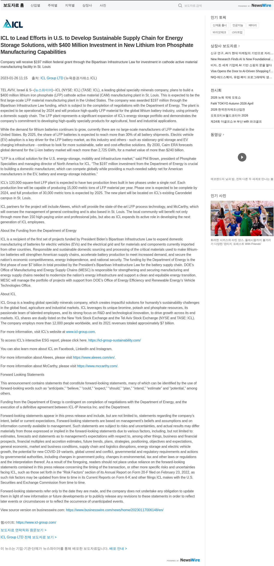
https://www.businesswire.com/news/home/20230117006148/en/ (114, 510)
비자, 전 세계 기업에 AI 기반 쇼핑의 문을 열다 (241, 65)
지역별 (70, 5)
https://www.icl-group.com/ (36, 522)
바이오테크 (219, 32)
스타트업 (237, 32)
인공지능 (237, 25)
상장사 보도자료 (224, 46)
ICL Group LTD (51, 78)
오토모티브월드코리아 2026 (229, 115)
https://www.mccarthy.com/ (97, 366)
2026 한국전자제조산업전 (228, 109)
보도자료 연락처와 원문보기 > (24, 530)
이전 (214, 218)
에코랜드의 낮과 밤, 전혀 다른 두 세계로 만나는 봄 (242, 179)
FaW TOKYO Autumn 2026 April (232, 103)
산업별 (35, 5)
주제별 (52, 5)
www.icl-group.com (80, 332)
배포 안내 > (118, 548)
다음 (270, 218)
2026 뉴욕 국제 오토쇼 (226, 97)
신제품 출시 (220, 25)
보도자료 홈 (13, 5)
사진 (103, 5)
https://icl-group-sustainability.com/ (114, 340)
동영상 (216, 135)
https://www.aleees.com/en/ (94, 357)
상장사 (87, 5)
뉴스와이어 (43, 90)
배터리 (253, 25)
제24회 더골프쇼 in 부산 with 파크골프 (236, 121)
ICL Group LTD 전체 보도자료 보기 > (29, 537)
